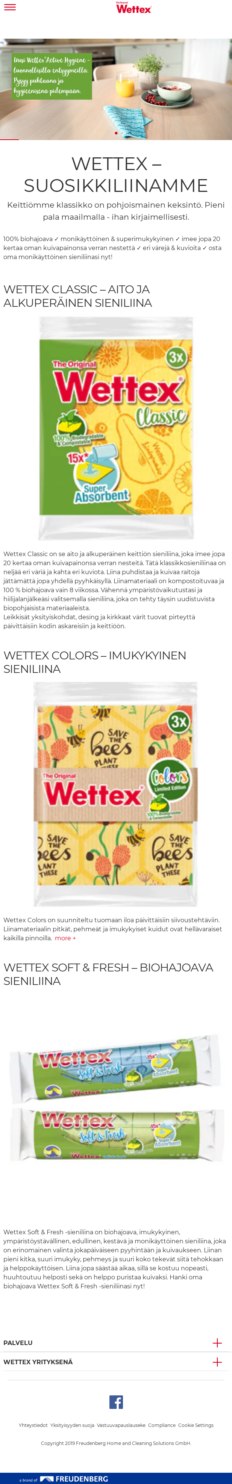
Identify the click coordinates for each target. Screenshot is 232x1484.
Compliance (162, 1425)
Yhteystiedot (33, 1425)
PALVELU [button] (18, 1343)
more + (65, 938)
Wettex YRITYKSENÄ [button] (38, 1362)
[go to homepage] (134, 8)
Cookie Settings (196, 1425)
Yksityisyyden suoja (72, 1425)
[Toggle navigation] (10, 8)
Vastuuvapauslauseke (121, 1425)
